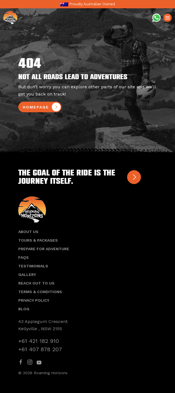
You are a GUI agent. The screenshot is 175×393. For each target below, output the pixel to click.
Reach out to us (36, 283)
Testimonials (33, 266)
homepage (36, 107)
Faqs (23, 257)
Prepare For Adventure (43, 249)
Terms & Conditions (40, 291)
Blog (23, 309)
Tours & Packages (38, 240)
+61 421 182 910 (38, 341)
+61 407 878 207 (40, 349)
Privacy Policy (33, 300)
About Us (28, 231)
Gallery (27, 274)
